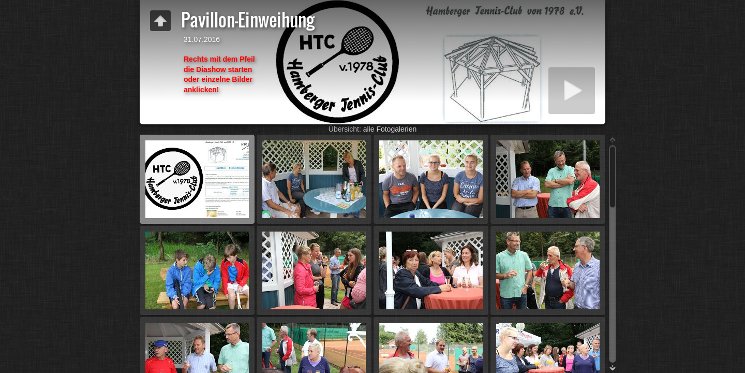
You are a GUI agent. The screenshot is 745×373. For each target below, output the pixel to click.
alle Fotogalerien (390, 129)
